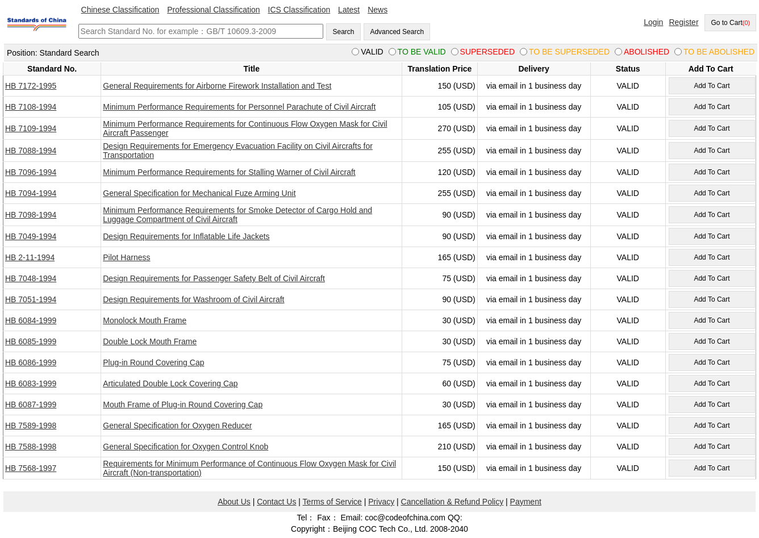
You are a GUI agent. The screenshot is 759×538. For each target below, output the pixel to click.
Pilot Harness (126, 257)
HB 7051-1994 (30, 299)
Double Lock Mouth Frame (150, 341)
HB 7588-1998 (30, 446)
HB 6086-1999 (30, 362)
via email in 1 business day (533, 85)
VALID (628, 85)
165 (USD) (457, 257)
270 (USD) (457, 128)
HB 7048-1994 (30, 278)
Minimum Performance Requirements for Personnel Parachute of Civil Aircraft (239, 106)
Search (343, 32)
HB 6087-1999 (30, 404)
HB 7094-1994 (30, 193)
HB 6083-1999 (30, 383)
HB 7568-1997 (30, 468)
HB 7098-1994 (30, 214)
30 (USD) (458, 320)
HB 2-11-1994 (30, 257)
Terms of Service (332, 501)
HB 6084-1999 (30, 320)
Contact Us (276, 501)
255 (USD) (457, 150)
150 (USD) (457, 85)
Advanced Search (397, 32)
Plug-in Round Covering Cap (153, 362)
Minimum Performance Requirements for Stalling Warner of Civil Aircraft (229, 172)
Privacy (381, 501)
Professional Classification (213, 9)
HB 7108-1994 (30, 106)
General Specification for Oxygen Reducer (177, 425)
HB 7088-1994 (30, 150)
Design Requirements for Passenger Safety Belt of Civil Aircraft (214, 278)
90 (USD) (458, 214)
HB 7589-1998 (30, 425)
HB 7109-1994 (30, 128)
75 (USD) (458, 278)
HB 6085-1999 (30, 341)
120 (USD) (457, 172)
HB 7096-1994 (30, 172)
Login (653, 22)
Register (683, 22)
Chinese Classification (120, 9)
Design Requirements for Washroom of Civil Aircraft (193, 299)
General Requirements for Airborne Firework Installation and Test (217, 85)
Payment (525, 501)
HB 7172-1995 (30, 85)
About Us (234, 501)
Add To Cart (711, 86)
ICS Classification (299, 9)
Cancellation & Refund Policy (452, 501)
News (377, 9)
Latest (349, 9)
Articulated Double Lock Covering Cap (170, 383)
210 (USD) (457, 446)
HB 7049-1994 (30, 236)
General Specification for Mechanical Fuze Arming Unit (199, 193)
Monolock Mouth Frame (144, 320)
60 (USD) (458, 383)
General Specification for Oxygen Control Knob (185, 446)
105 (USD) (457, 106)
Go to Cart (730, 23)
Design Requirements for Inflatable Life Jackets (186, 236)
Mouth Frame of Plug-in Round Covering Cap (182, 404)
